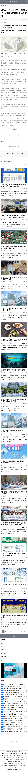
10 (24, 631)
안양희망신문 (13, 2)
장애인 (2, 643)
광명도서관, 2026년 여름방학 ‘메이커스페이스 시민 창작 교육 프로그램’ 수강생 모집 (13, 185)
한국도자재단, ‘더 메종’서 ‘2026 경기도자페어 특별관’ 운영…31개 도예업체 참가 (14, 340)
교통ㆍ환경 (3, 660)
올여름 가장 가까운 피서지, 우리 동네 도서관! (13, 370)
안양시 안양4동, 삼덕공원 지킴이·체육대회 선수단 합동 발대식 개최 (12, 722)
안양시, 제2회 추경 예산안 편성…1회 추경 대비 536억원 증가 (12, 688)
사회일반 (3, 640)
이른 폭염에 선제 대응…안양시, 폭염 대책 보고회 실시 (12, 714)
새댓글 (2, 735)
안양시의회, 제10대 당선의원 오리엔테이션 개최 (12, 694)
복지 (2, 646)
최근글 (2, 680)
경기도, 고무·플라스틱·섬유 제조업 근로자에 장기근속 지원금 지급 (12, 731)
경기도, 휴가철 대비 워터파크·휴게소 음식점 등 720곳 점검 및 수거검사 (12, 684)
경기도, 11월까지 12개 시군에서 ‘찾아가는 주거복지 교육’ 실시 (12, 703)
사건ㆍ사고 (3, 653)
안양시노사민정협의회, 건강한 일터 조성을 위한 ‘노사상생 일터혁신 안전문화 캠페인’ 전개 (12, 729)
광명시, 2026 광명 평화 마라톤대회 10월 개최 (12, 705)
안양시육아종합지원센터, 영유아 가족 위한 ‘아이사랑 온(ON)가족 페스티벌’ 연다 (12, 720)
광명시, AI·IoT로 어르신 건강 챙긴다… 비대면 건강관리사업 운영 (12, 707)
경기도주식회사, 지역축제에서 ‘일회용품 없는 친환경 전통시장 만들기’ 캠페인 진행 (13, 523)
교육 (2, 650)
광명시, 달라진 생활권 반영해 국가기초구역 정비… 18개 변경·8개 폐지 (13, 247)
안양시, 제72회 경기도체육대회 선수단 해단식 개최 (12, 690)
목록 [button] (25, 158)
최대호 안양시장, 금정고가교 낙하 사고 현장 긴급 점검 (12, 692)
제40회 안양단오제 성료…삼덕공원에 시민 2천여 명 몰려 (12, 686)
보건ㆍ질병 (3, 656)
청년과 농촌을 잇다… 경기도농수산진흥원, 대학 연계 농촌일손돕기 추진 (13, 400)
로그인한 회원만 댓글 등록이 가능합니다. (14, 153)
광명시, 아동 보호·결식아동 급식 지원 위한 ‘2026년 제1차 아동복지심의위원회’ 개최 (12, 216)
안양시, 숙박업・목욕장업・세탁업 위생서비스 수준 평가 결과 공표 (12, 727)
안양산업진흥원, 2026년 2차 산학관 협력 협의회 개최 (12, 718)
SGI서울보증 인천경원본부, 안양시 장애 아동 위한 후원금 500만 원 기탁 (12, 724)
